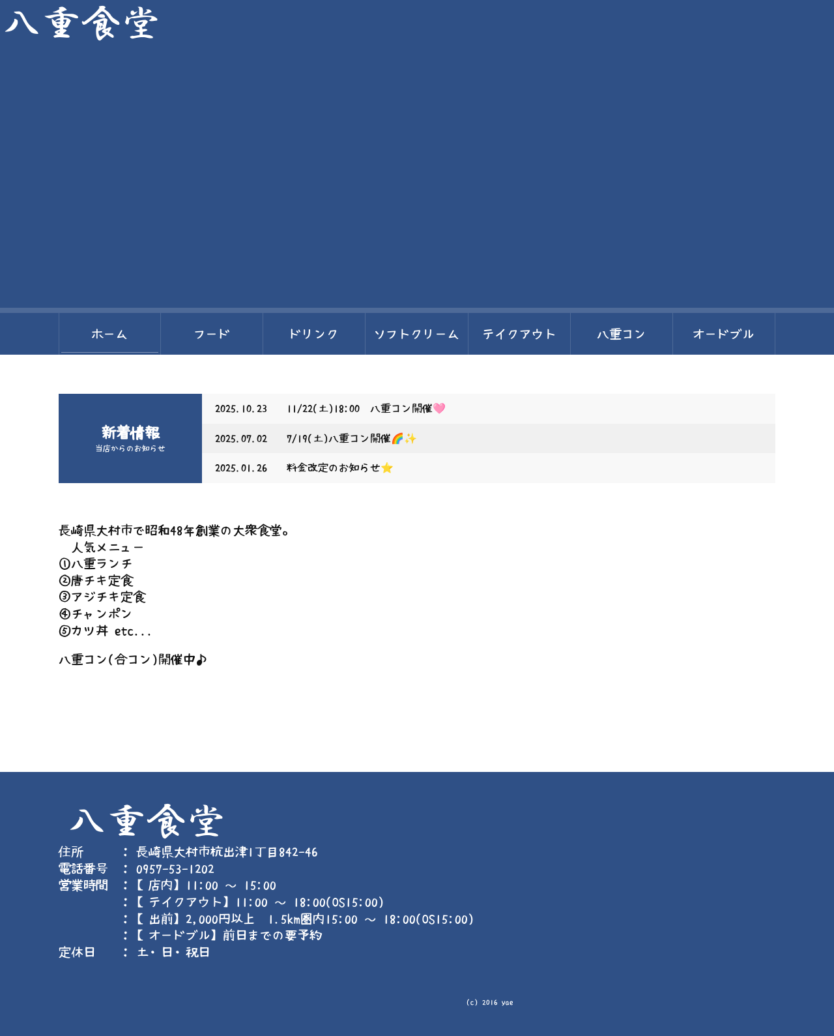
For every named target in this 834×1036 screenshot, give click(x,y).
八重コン (621, 333)
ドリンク (314, 333)
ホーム (109, 333)
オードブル (724, 333)
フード (212, 333)
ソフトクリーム (416, 333)
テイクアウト (519, 333)
